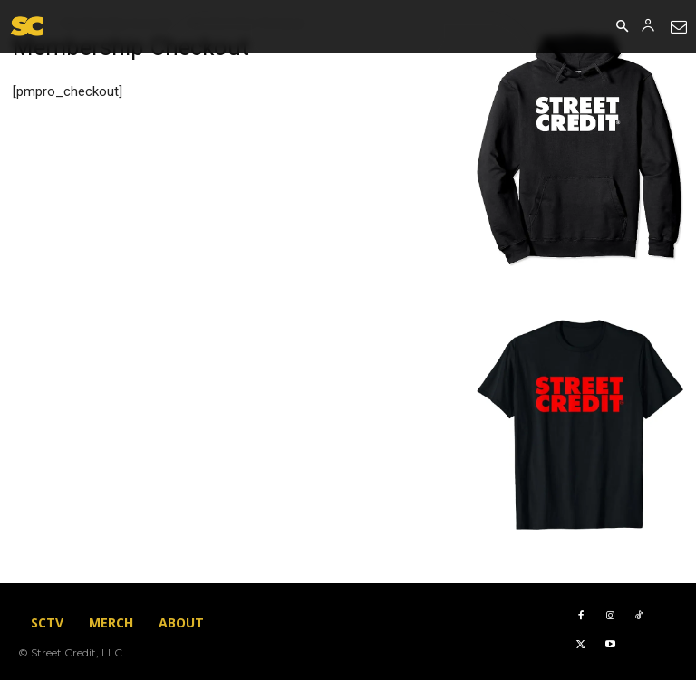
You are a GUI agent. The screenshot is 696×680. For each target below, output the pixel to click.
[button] (621, 27)
